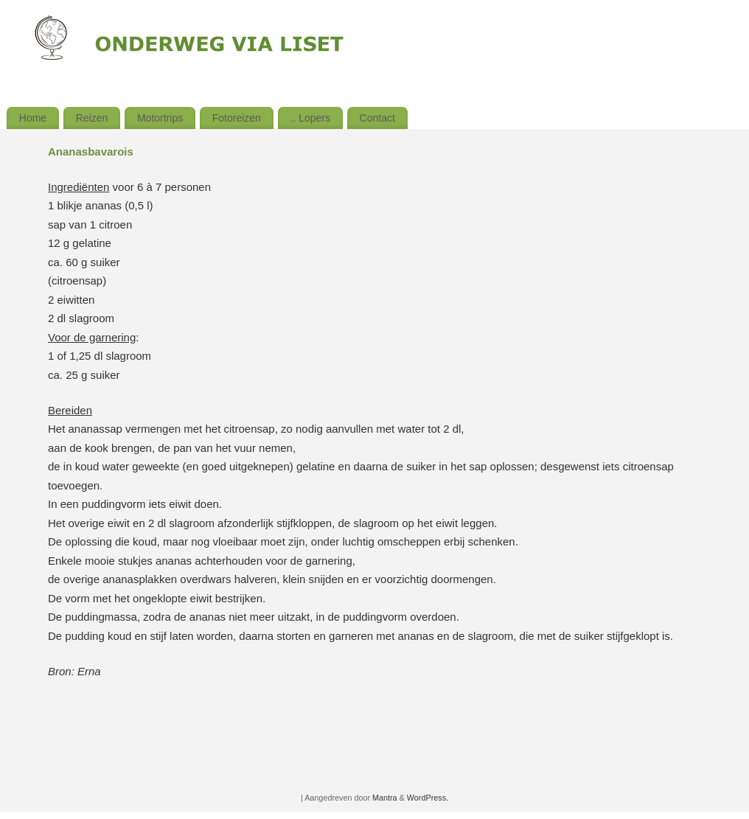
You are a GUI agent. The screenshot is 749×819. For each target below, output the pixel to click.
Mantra (384, 797)
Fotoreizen (236, 118)
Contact (377, 118)
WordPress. (427, 797)
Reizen (92, 118)
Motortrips (160, 118)
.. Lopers (310, 118)
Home (32, 118)
